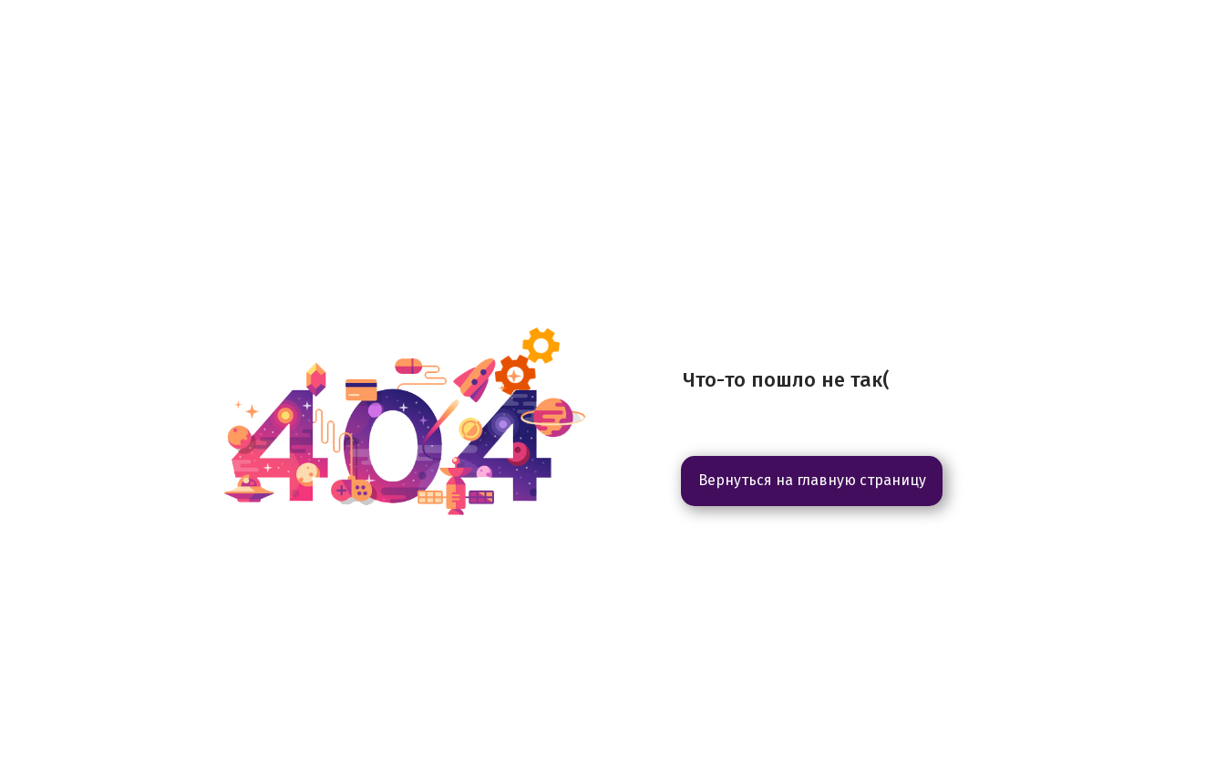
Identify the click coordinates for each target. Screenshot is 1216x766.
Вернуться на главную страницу (812, 480)
